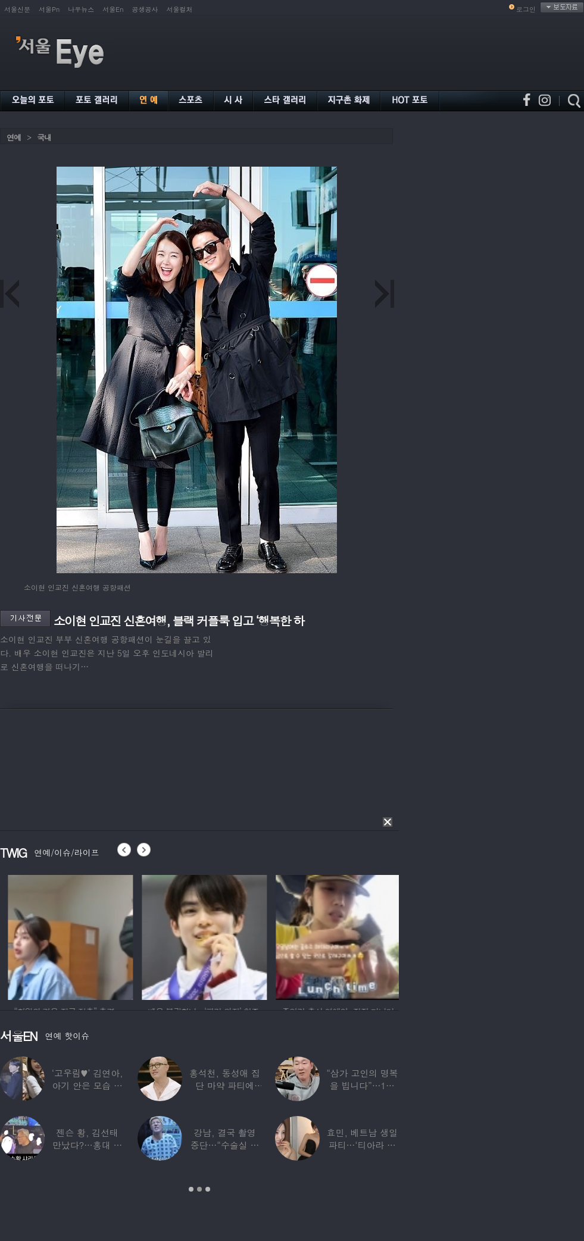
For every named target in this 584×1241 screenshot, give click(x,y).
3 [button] (207, 1189)
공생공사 (145, 9)
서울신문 (17, 9)
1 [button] (191, 1189)
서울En (112, 9)
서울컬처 (180, 9)
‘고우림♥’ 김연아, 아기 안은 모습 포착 (87, 1085)
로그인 (526, 9)
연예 (14, 137)
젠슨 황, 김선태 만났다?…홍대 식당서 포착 (87, 1145)
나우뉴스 (81, 9)
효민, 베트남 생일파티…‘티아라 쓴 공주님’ (362, 1145)
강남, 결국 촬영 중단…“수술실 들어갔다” (225, 1145)
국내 (44, 137)
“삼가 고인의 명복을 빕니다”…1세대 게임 (362, 1085)
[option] (119, 935)
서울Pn (49, 9)
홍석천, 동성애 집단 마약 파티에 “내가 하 (224, 1085)
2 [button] (199, 1189)
